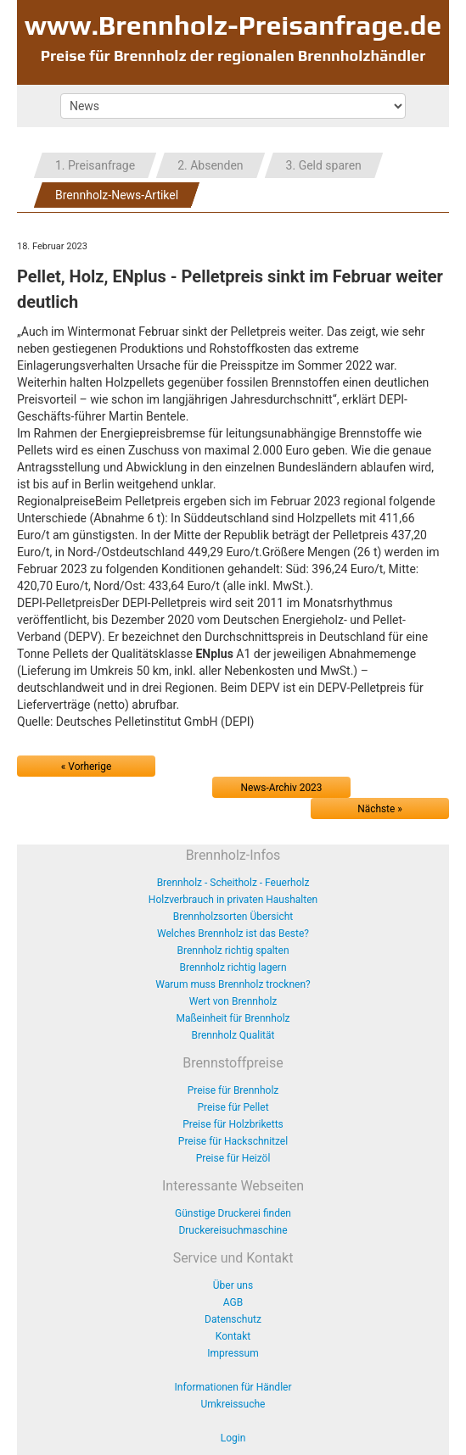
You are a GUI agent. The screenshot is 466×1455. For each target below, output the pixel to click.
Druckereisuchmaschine (232, 1230)
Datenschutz (233, 1319)
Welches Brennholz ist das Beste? (233, 933)
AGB (233, 1302)
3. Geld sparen (324, 165)
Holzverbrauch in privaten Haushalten (233, 900)
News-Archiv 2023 (282, 788)
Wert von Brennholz (233, 1001)
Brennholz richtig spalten (233, 950)
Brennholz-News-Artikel (116, 195)
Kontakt (233, 1336)
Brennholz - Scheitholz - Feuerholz (233, 883)
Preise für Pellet (232, 1107)
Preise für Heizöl (233, 1158)
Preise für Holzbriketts (233, 1124)
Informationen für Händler (233, 1387)
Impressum (232, 1353)
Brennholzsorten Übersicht (233, 917)
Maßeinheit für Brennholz (232, 1018)
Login (233, 1438)
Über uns (233, 1285)
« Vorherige (86, 766)
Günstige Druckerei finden (233, 1213)
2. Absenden (210, 165)
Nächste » (379, 809)
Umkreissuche (233, 1404)
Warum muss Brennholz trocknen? (232, 984)
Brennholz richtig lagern (232, 967)
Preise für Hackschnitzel (233, 1141)
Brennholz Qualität (233, 1035)
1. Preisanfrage (95, 165)
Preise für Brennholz (233, 1090)
